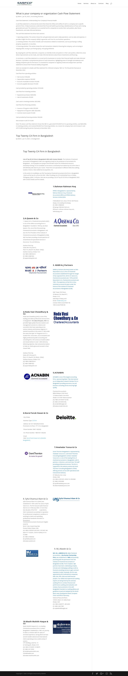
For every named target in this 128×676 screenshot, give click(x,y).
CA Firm (34, 420)
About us (93, 3)
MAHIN (43, 673)
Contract (101, 3)
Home (79, 3)
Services (86, 3)
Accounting (34, 16)
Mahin (19, 16)
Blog (107, 3)
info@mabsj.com (61, 300)
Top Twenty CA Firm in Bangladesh (34, 135)
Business (40, 16)
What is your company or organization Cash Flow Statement (48, 13)
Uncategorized (35, 139)
